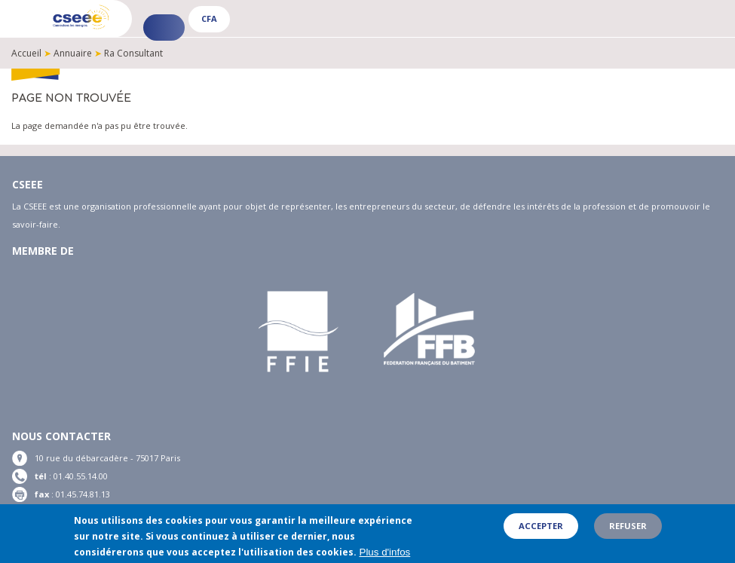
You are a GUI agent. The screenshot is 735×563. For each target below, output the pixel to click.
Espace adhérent (164, 27)
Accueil (26, 53)
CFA (209, 18)
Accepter (541, 527)
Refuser (628, 527)
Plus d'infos (385, 554)
